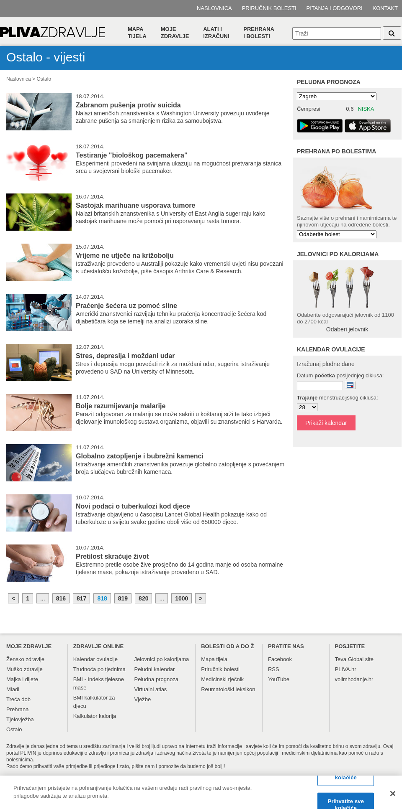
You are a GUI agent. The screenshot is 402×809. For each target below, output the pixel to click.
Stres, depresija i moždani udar (125, 355)
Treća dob (18, 699)
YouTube (278, 679)
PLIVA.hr (345, 669)
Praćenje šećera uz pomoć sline (126, 305)
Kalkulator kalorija (94, 716)
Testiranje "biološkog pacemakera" (132, 155)
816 (61, 598)
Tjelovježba (20, 719)
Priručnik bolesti (269, 8)
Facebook (280, 659)
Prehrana (17, 709)
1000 (181, 598)
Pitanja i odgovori (335, 8)
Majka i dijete (22, 679)
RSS (273, 669)
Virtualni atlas (150, 689)
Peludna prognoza (329, 82)
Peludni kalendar (154, 669)
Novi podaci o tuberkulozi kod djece (133, 506)
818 (102, 598)
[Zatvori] (393, 796)
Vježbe (142, 699)
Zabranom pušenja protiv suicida (128, 105)
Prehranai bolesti (258, 32)
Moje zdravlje (175, 32)
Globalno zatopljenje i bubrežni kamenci (140, 456)
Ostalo (43, 79)
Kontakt (385, 8)
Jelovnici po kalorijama (161, 659)
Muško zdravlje (24, 669)
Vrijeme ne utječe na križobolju (125, 255)
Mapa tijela (137, 32)
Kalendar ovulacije (95, 659)
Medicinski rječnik (222, 679)
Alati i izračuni (216, 32)
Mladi (12, 689)
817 (81, 598)
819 (123, 598)
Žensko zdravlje (25, 659)
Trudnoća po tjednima (99, 669)
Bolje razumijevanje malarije (120, 406)
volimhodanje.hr (354, 679)
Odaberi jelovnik (347, 329)
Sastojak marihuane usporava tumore (135, 205)
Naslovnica (214, 8)
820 (143, 598)
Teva (340, 659)
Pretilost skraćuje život (112, 556)
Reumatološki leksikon (228, 689)
